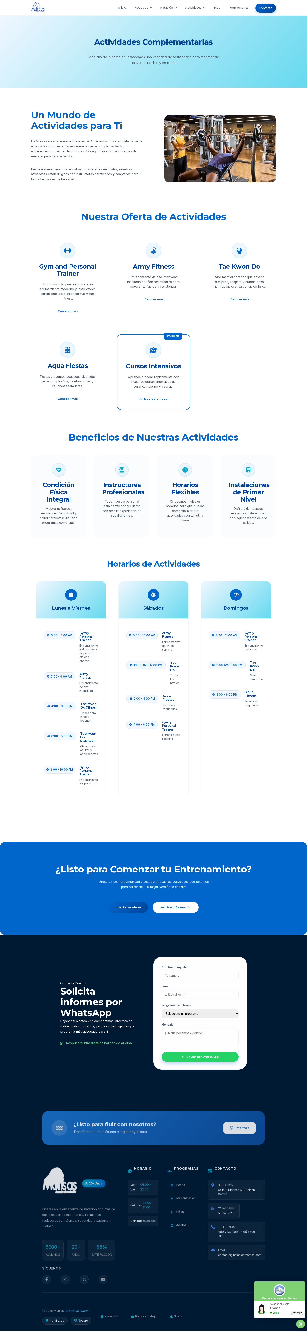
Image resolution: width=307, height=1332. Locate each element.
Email (165, 989)
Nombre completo (174, 970)
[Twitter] (84, 1285)
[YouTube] (102, 1285)
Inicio (115, 7)
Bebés (177, 1190)
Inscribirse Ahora (127, 907)
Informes (239, 1133)
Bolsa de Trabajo (144, 1317)
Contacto (264, 7)
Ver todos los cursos (153, 399)
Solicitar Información (176, 907)
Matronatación (182, 1203)
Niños (177, 1217)
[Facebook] (46, 1285)
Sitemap (177, 1317)
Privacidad (109, 1317)
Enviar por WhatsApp (200, 1060)
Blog (213, 7)
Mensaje (167, 1028)
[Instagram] (65, 1285)
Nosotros (137, 7)
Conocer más (68, 311)
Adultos (178, 1230)
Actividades (191, 7)
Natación (163, 7)
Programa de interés (176, 1008)
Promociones (236, 7)
